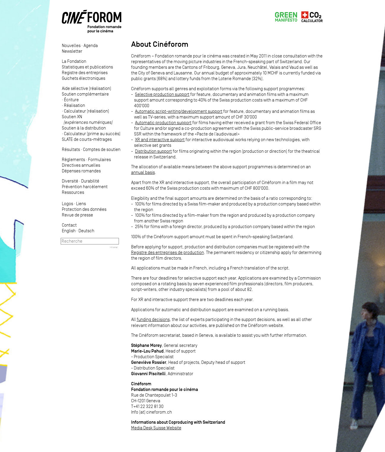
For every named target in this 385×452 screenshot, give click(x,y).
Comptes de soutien (101, 149)
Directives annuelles (81, 165)
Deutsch (86, 230)
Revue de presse (77, 214)
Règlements (73, 159)
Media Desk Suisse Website (156, 427)
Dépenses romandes (81, 170)
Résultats (71, 149)
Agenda (91, 45)
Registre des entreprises (85, 72)
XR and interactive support (160, 139)
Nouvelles (71, 45)
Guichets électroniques (83, 78)
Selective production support (162, 94)
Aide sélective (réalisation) (86, 88)
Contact (69, 224)
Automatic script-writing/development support (178, 111)
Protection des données (84, 209)
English (69, 230)
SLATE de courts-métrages (87, 139)
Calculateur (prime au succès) (92, 133)
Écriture (71, 99)
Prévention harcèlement (85, 186)
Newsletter (72, 51)
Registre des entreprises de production (167, 252)
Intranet (114, 247)
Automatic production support (163, 122)
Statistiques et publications (87, 66)
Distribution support (153, 151)
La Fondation (74, 61)
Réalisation (74, 105)
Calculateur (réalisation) (86, 110)
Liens (81, 203)
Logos (67, 203)
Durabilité (90, 180)
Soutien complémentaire (85, 93)
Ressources (73, 192)
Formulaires (99, 159)
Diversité (70, 180)
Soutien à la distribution (84, 127)
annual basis (143, 172)
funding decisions (153, 319)
